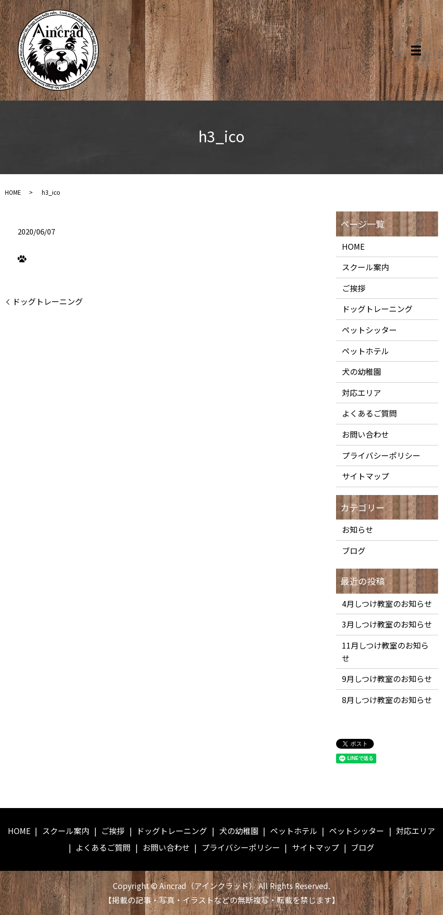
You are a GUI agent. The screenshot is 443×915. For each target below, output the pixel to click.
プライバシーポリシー (381, 455)
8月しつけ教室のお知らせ (387, 700)
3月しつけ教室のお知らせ (387, 624)
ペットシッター (369, 330)
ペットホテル (365, 351)
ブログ (353, 550)
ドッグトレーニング (47, 301)
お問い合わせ (365, 434)
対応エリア (361, 392)
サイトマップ (365, 476)
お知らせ (357, 529)
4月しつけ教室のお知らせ (387, 603)
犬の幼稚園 (361, 371)
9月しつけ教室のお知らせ (387, 678)
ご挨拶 (353, 288)
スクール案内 (365, 267)
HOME (13, 192)
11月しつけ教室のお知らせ (385, 651)
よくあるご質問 (369, 413)
